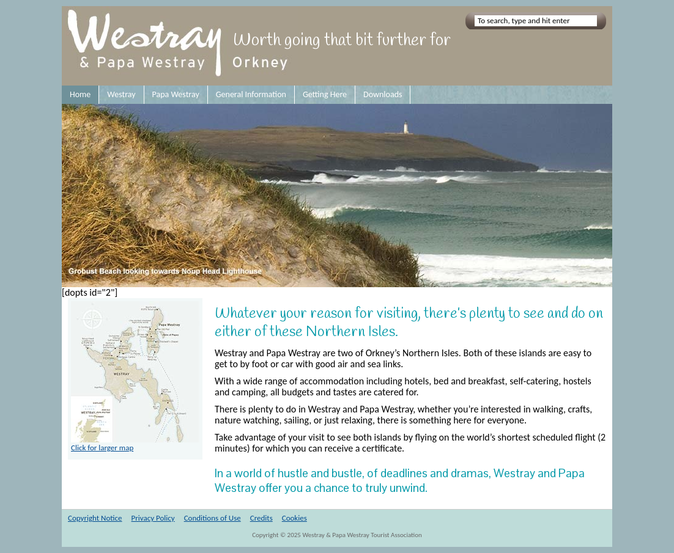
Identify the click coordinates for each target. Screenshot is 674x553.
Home (80, 94)
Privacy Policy (153, 517)
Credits (261, 517)
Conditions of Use (212, 517)
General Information (251, 94)
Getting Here (325, 94)
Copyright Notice (95, 517)
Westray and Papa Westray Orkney (180, 46)
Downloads (382, 94)
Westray (121, 94)
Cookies (294, 517)
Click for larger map (135, 443)
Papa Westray (175, 94)
